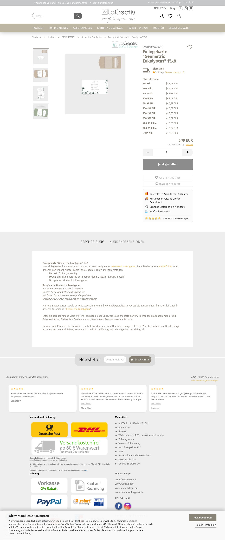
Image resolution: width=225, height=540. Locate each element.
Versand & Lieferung (129, 443)
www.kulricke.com (124, 483)
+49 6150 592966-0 (160, 2)
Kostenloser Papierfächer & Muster (169, 194)
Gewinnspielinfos (128, 459)
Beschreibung (92, 242)
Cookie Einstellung (206, 525)
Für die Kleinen (58, 27)
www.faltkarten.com (125, 479)
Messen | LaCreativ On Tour (133, 423)
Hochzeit (38, 27)
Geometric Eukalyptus (123, 266)
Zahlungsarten (126, 439)
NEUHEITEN (160, 8)
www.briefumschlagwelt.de (129, 492)
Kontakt (123, 431)
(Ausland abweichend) (174, 72)
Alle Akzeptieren (203, 517)
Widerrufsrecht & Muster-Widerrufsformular (141, 435)
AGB (121, 451)
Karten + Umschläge (110, 27)
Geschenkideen (82, 27)
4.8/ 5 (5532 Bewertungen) (167, 218)
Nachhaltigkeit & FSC (130, 447)
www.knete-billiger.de (126, 488)
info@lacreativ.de (184, 2)
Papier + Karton (138, 27)
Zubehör (158, 27)
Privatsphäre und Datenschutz (135, 455)
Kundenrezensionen (127, 242)
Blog (172, 8)
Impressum (124, 427)
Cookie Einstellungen (130, 463)
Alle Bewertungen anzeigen (204, 380)
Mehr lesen (86, 403)
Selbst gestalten (179, 27)
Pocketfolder (165, 266)
